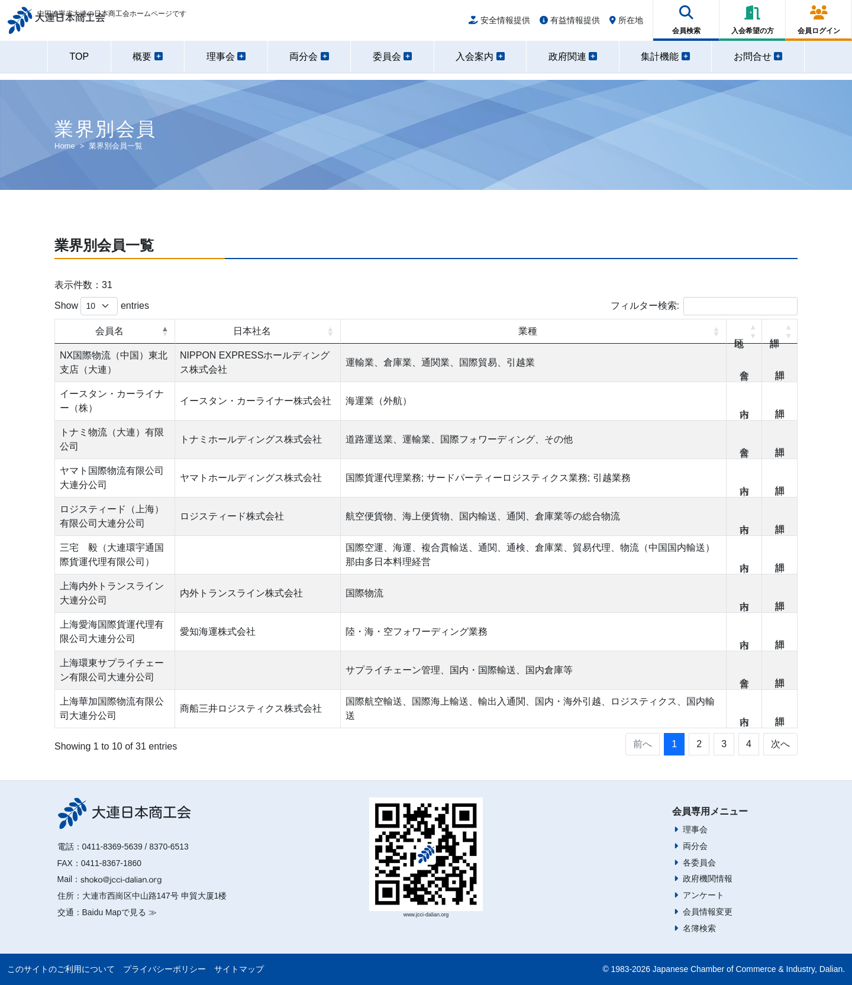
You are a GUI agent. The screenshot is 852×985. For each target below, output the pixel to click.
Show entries (101, 306)
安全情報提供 (499, 25)
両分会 (695, 846)
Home (64, 145)
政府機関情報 (707, 878)
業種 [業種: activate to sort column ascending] (527, 331)
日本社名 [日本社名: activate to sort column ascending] (252, 331)
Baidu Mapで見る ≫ (119, 912)
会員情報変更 (707, 911)
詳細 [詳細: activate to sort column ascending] (780, 331)
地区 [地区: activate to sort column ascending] (744, 331)
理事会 (695, 829)
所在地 (626, 25)
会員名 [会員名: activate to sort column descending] (109, 331)
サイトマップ (239, 969)
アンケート (703, 895)
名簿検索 (699, 928)
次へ (780, 744)
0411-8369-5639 (112, 846)
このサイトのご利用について (61, 969)
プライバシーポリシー (164, 969)
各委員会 (699, 862)
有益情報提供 (570, 25)
